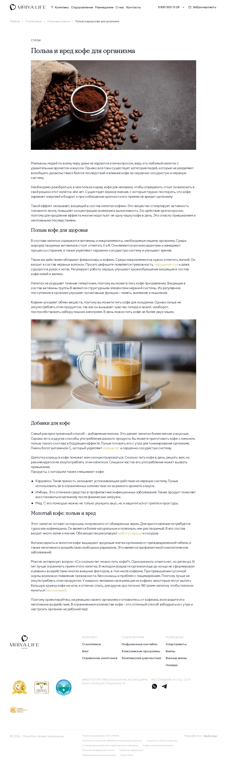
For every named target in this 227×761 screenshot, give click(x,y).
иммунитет (111, 448)
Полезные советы (58, 21)
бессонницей (55, 590)
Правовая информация (131, 750)
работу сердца (130, 533)
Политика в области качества (161, 740)
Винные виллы (176, 658)
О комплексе (33, 21)
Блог (85, 651)
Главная (15, 21)
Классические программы (141, 651)
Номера (171, 665)
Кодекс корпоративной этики (158, 745)
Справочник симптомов (99, 658)
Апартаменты (176, 644)
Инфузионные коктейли (139, 644)
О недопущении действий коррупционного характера (110, 745)
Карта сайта (126, 755)
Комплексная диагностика (141, 658)
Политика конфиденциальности (98, 750)
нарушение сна (166, 264)
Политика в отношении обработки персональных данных (112, 740)
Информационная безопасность (99, 755)
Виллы (170, 651)
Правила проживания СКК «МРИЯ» (100, 735)
